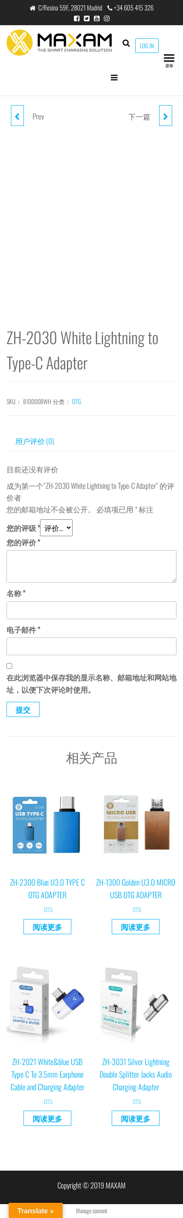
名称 (16, 592)
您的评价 (23, 542)
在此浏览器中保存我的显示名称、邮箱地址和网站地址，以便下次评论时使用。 (91, 683)
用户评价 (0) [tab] (34, 440)
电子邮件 (23, 629)
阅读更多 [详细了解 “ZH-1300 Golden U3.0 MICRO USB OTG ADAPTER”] (135, 926)
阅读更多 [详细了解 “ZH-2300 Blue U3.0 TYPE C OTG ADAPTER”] (47, 926)
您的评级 (23, 527)
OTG (76, 401)
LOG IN (147, 45)
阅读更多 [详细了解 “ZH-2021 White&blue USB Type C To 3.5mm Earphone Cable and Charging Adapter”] (47, 1118)
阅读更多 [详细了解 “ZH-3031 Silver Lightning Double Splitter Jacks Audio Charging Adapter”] (135, 1118)
